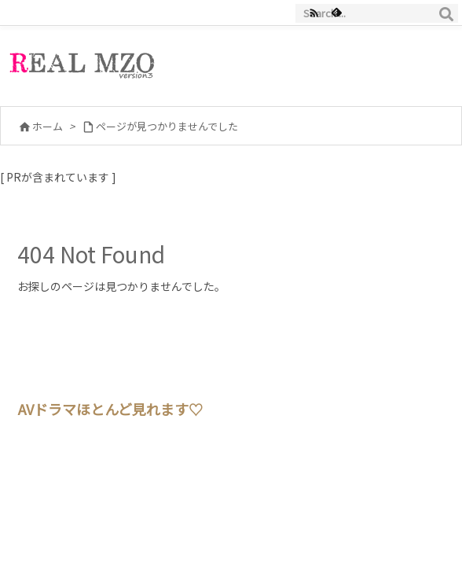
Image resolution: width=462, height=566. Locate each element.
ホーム (47, 126)
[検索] (446, 13)
